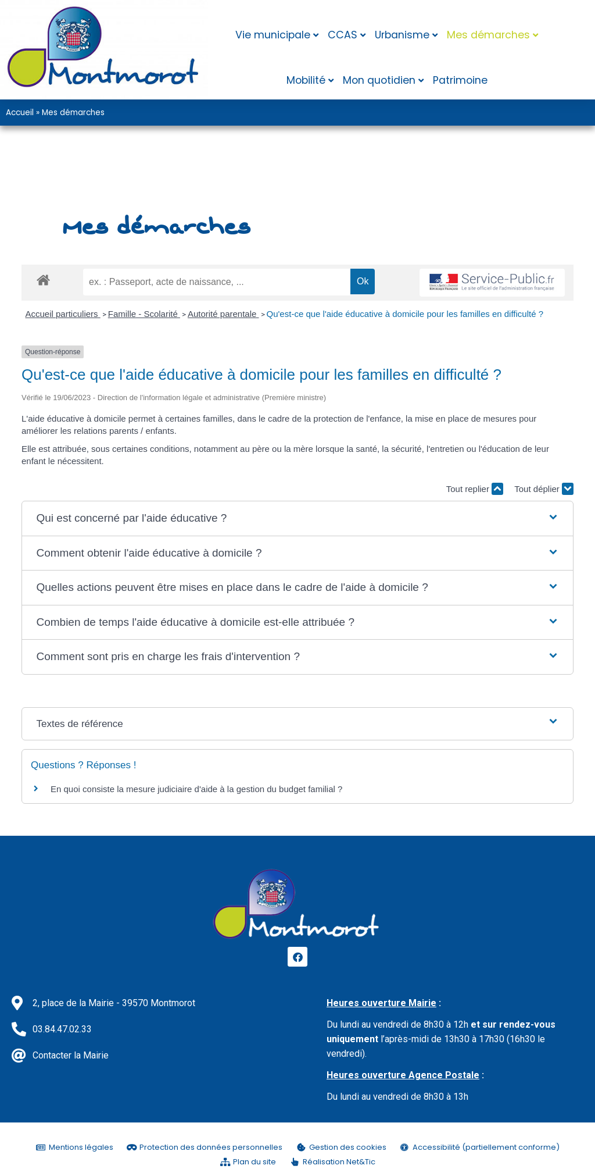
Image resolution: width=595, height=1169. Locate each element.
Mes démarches (488, 35)
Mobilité (305, 80)
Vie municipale (272, 35)
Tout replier (474, 489)
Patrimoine (460, 80)
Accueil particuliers (63, 314)
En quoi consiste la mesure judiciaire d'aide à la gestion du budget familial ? (196, 789)
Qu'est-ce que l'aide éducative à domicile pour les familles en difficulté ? (405, 314)
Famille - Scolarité (144, 314)
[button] (297, 518)
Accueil (20, 112)
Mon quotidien (379, 80)
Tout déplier (544, 489)
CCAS (342, 35)
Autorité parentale (223, 314)
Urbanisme (402, 35)
